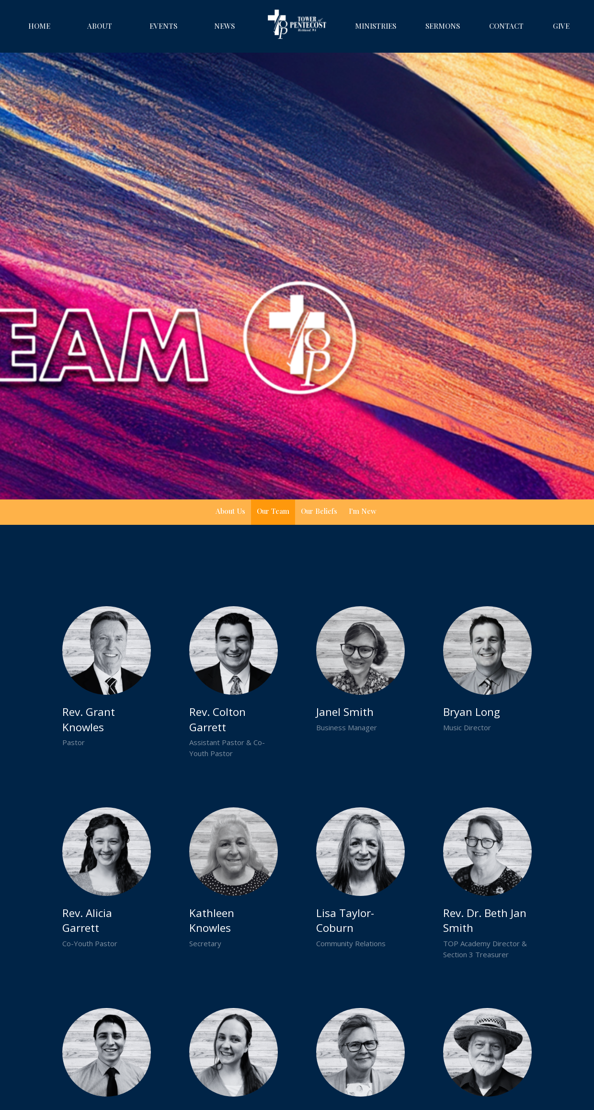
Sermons (442, 26)
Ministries (375, 26)
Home (39, 26)
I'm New (363, 511)
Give (561, 26)
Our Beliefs (319, 511)
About (99, 26)
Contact (506, 26)
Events (163, 26)
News (224, 26)
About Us (230, 511)
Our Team (273, 511)
